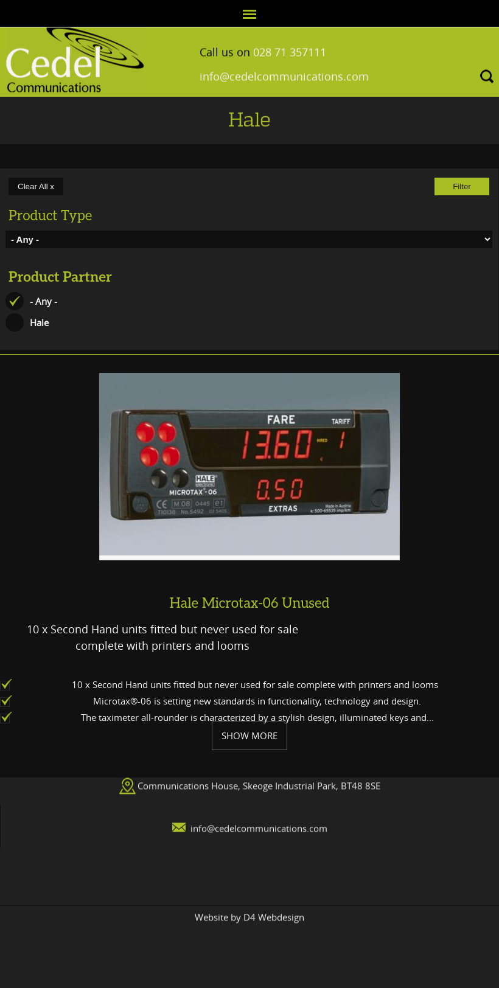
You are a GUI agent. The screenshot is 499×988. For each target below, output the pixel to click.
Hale (39, 322)
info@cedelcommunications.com (284, 71)
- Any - (43, 301)
